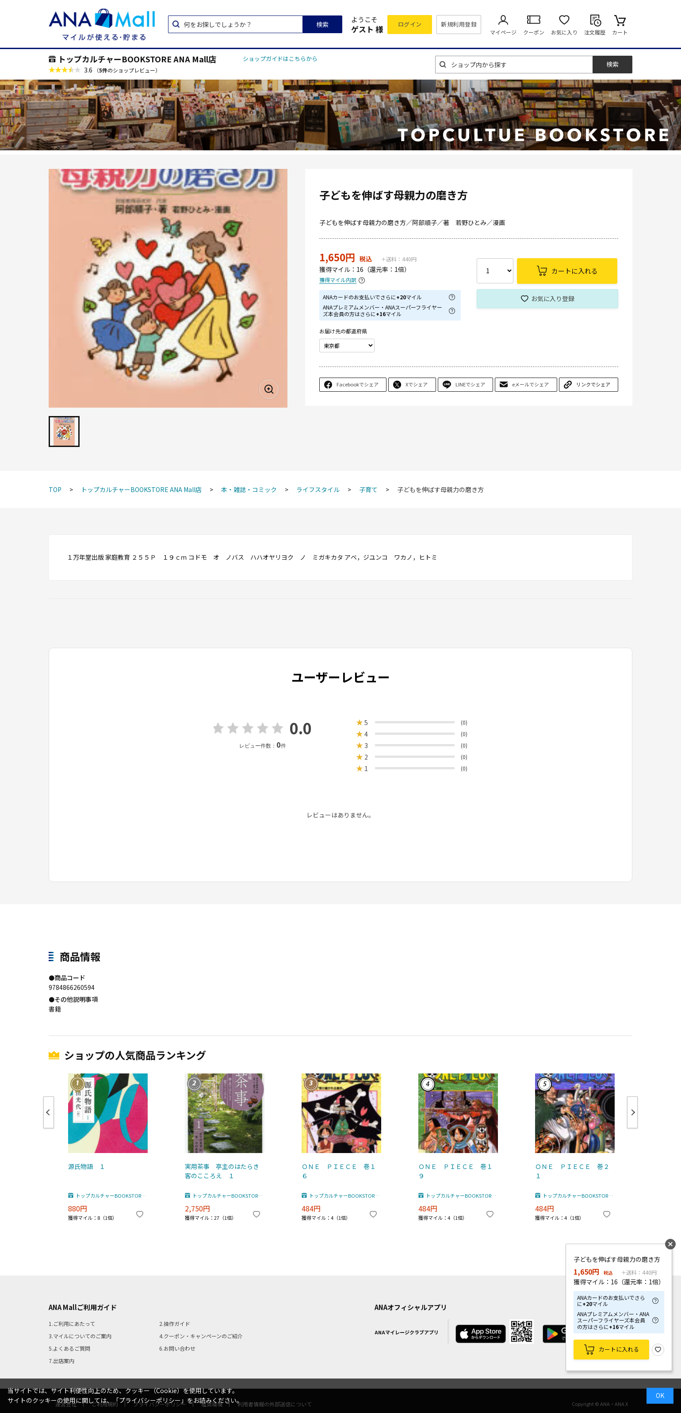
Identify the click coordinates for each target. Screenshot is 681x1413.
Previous (48, 1112)
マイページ (503, 32)
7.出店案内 (61, 1360)
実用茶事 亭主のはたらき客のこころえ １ (222, 1171)
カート (620, 32)
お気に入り (564, 32)
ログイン (410, 24)
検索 (322, 24)
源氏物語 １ (86, 1166)
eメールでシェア (530, 384)
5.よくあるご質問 (69, 1348)
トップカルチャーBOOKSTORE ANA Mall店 (137, 59)
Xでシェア (417, 384)
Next (632, 1112)
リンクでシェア (593, 384)
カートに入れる (619, 1349)
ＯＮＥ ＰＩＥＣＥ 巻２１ (572, 1171)
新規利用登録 (459, 24)
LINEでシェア (470, 384)
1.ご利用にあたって (72, 1323)
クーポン (533, 32)
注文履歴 (594, 32)
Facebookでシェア (358, 384)
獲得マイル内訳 (337, 280)
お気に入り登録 (552, 298)
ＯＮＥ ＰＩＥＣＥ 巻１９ (455, 1171)
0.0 (301, 728)
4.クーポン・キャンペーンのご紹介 (201, 1336)
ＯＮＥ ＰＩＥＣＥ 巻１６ (339, 1171)
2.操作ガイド (174, 1323)
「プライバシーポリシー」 (150, 1400)
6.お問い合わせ (177, 1348)
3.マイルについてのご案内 (80, 1336)
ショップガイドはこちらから (280, 58)
